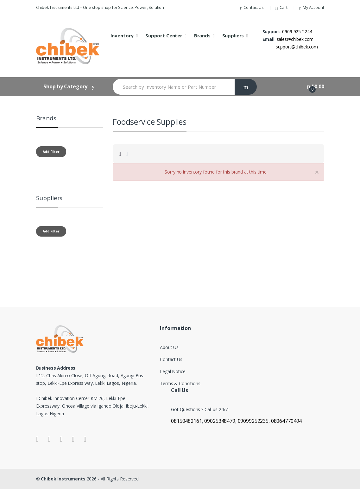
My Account (311, 7)
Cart (281, 7)
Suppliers (233, 35)
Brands (202, 35)
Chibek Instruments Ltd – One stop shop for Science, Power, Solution (100, 7)
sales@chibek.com (295, 39)
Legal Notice (172, 371)
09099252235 (253, 420)
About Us (169, 347)
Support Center (163, 35)
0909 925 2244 (297, 32)
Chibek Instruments (63, 479)
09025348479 (219, 420)
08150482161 (186, 420)
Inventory (122, 35)
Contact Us (252, 7)
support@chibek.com (297, 47)
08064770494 (286, 420)
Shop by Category (65, 86)
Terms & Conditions (180, 383)
